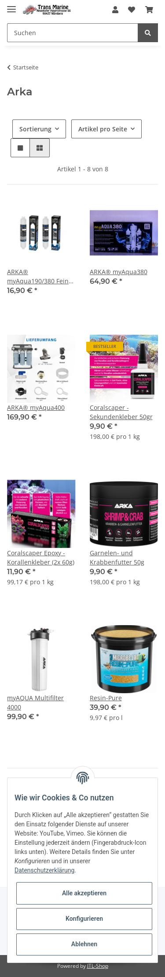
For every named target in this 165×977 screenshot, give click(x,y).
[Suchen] (72, 32)
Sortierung (35, 129)
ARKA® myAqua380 (118, 272)
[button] (115, 9)
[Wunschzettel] (131, 9)
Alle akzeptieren (84, 893)
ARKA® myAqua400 (36, 407)
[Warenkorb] (149, 9)
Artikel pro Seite (102, 129)
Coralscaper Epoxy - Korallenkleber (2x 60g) (40, 557)
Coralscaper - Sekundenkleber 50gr (121, 412)
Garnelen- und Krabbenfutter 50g (117, 557)
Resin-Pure (106, 698)
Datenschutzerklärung (44, 870)
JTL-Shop (97, 966)
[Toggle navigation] (11, 5)
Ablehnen (84, 944)
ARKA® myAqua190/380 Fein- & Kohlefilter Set (39, 277)
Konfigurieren (84, 918)
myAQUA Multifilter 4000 (35, 702)
